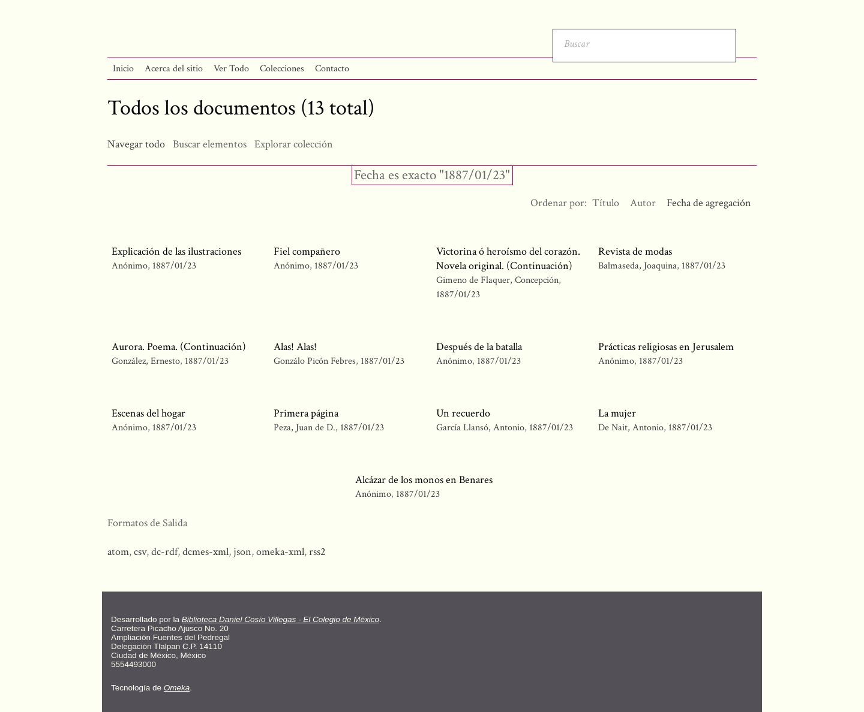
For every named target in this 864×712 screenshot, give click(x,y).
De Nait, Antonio (632, 427)
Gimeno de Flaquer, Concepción (497, 280)
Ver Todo (231, 68)
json (242, 552)
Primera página (306, 413)
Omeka (177, 687)
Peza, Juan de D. (304, 427)
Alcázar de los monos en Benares (424, 480)
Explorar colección (293, 144)
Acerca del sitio (174, 68)
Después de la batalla (479, 347)
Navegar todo (136, 144)
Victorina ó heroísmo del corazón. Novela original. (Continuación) (508, 259)
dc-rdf (164, 552)
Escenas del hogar (148, 413)
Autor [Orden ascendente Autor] (643, 203)
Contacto (332, 68)
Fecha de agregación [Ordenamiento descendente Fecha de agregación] (709, 203)
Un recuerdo (463, 413)
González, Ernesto (147, 361)
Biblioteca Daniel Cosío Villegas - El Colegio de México (280, 619)
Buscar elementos (210, 144)
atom (118, 552)
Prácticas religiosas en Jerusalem (666, 347)
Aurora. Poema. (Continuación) (179, 347)
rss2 (317, 552)
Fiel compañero (307, 251)
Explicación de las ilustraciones (176, 251)
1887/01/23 (174, 266)
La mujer (617, 413)
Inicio (123, 68)
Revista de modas (635, 251)
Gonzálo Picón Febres (315, 361)
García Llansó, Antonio (480, 427)
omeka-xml (280, 552)
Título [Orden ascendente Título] (605, 203)
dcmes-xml (205, 552)
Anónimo (130, 266)
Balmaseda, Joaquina (637, 266)
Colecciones (282, 68)
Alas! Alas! (295, 347)
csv (140, 552)
